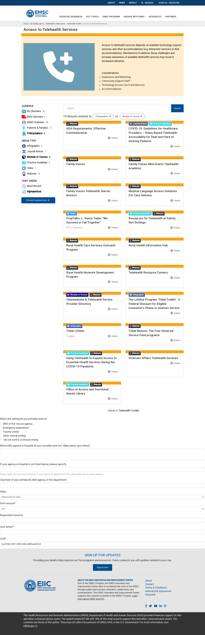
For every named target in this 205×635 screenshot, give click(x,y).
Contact (149, 584)
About (111, 3)
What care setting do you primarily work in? (23, 418)
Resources (155, 16)
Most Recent (31, 186)
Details (113, 138)
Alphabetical (31, 191)
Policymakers (33, 133)
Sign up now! (102, 567)
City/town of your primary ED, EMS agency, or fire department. (33, 479)
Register (174, 3)
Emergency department (16, 427)
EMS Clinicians (33, 116)
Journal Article (33, 151)
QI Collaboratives (37, 24)
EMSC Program (111, 16)
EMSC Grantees (34, 122)
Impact (133, 3)
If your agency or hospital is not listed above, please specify (33, 464)
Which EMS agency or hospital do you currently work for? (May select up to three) (45, 445)
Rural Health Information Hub (148, 245)
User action (7, 526)
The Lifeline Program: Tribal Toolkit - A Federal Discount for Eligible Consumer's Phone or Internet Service (154, 304)
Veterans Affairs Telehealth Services (153, 358)
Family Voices (75, 164)
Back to (124, 410)
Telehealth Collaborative (55, 24)
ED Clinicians (33, 111)
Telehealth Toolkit (74, 24)
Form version (8, 503)
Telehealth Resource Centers (148, 272)
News (122, 3)
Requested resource (11, 515)
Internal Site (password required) (158, 593)
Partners (170, 16)
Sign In (163, 3)
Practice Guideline (35, 162)
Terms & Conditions (156, 587)
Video (28, 168)
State (3, 491)
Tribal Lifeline (75, 331)
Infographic (31, 145)
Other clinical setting (14, 435)
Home (25, 24)
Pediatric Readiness (70, 16)
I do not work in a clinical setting (20, 439)
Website (30, 173)
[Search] (117, 108)
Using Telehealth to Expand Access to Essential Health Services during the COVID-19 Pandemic (91, 362)
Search (147, 3)
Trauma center (11, 431)
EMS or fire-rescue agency (17, 423)
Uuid (3, 538)
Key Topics (92, 16)
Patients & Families (36, 127)
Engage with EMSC (134, 16)
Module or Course (35, 157)
